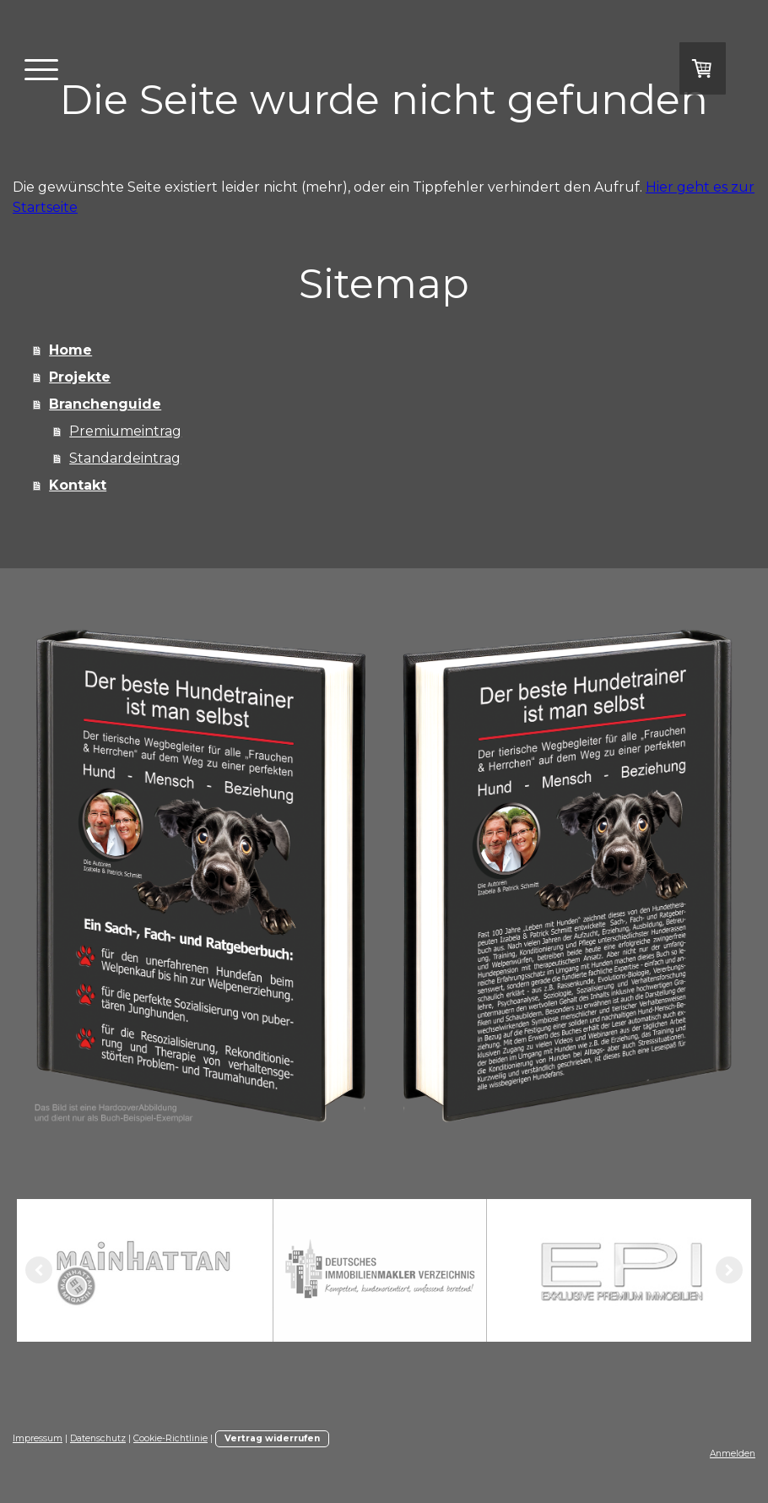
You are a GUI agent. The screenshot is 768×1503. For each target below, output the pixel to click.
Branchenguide (105, 404)
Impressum (37, 1438)
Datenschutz (98, 1438)
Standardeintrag (125, 458)
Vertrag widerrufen (272, 1438)
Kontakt (77, 485)
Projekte (80, 377)
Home (70, 350)
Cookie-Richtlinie (170, 1438)
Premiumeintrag (125, 431)
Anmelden (732, 1453)
